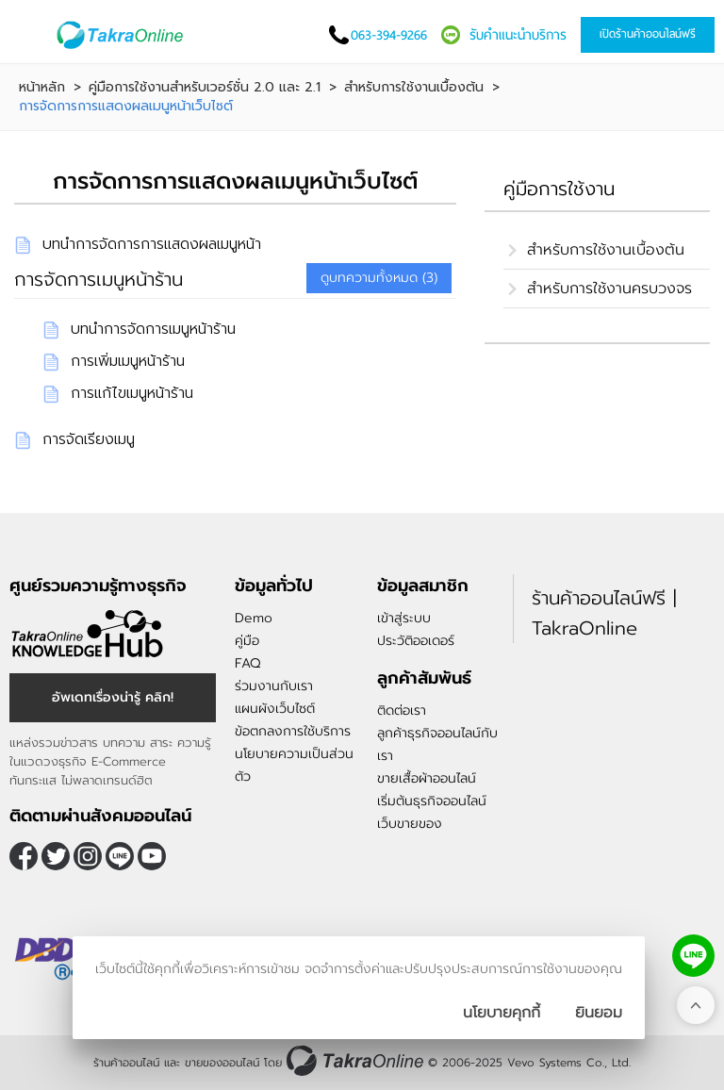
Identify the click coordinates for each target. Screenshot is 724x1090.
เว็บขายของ (409, 824)
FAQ (247, 663)
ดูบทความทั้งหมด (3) (379, 278)
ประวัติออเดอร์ (415, 641)
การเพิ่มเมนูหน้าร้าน (128, 361)
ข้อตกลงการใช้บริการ (293, 731)
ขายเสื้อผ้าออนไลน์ (426, 778)
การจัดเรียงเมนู (88, 439)
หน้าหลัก (42, 87)
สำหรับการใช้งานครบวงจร (609, 288)
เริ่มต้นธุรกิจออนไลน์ (431, 801)
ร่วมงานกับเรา (274, 686)
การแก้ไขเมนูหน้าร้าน (132, 393)
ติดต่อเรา (401, 710)
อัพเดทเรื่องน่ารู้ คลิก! (112, 697)
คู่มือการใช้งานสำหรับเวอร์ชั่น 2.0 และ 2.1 (205, 87)
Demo (253, 618)
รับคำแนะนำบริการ (518, 35)
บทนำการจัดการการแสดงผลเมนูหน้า (151, 244)
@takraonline (120, 856)
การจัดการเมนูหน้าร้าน (98, 279)
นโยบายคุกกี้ (501, 1012)
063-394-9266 (389, 35)
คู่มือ (247, 641)
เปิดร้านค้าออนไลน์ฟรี (648, 34)
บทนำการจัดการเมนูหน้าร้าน (153, 329)
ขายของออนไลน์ (222, 1062)
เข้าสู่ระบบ (404, 618)
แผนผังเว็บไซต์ (275, 708)
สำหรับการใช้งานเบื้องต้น (414, 87)
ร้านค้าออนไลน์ (126, 1062)
